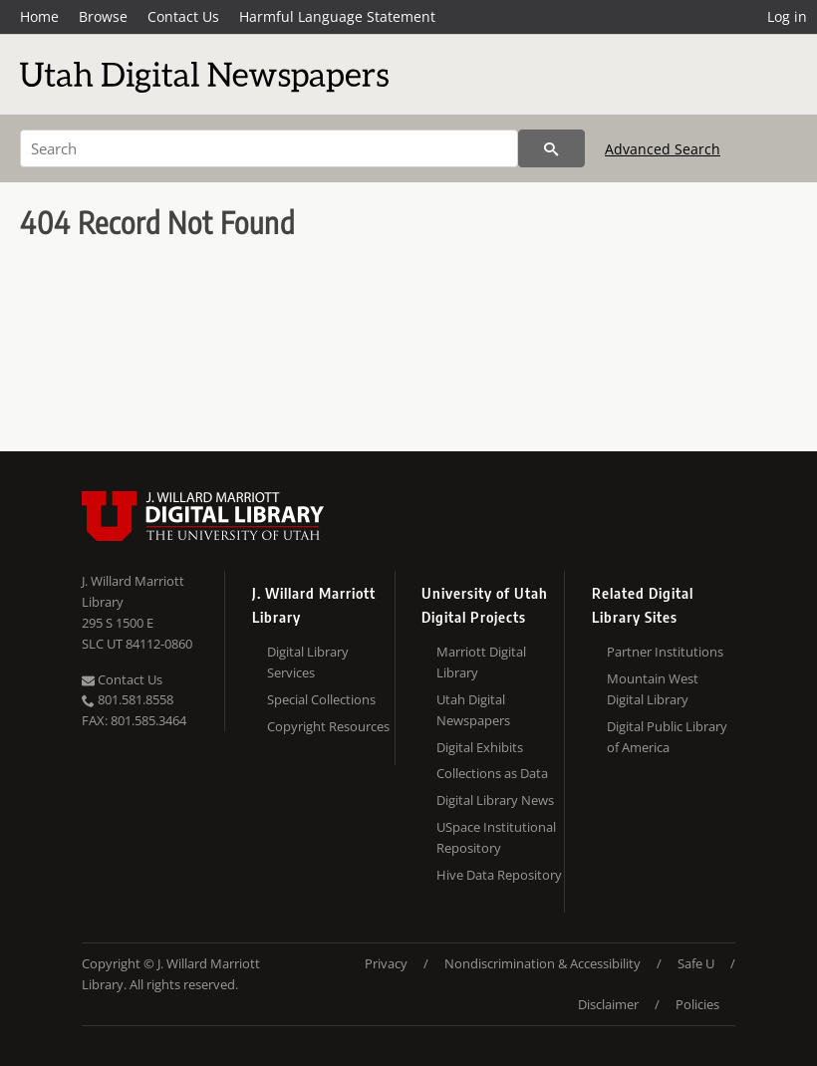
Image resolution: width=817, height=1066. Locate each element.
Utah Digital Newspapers (473, 709)
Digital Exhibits (479, 747)
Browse (103, 16)
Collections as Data (492, 773)
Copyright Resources (328, 726)
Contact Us (183, 16)
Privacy (386, 963)
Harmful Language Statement (337, 16)
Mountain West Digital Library (652, 688)
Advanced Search (662, 148)
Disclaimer (608, 1004)
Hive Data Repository (499, 875)
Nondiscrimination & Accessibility (542, 963)
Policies (697, 1004)
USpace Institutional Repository (496, 837)
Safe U (696, 963)
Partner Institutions (665, 652)
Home (39, 16)
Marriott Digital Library (481, 662)
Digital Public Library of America (667, 736)
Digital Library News (495, 800)
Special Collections (321, 699)
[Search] (269, 148)
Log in (787, 16)
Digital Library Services (308, 662)
